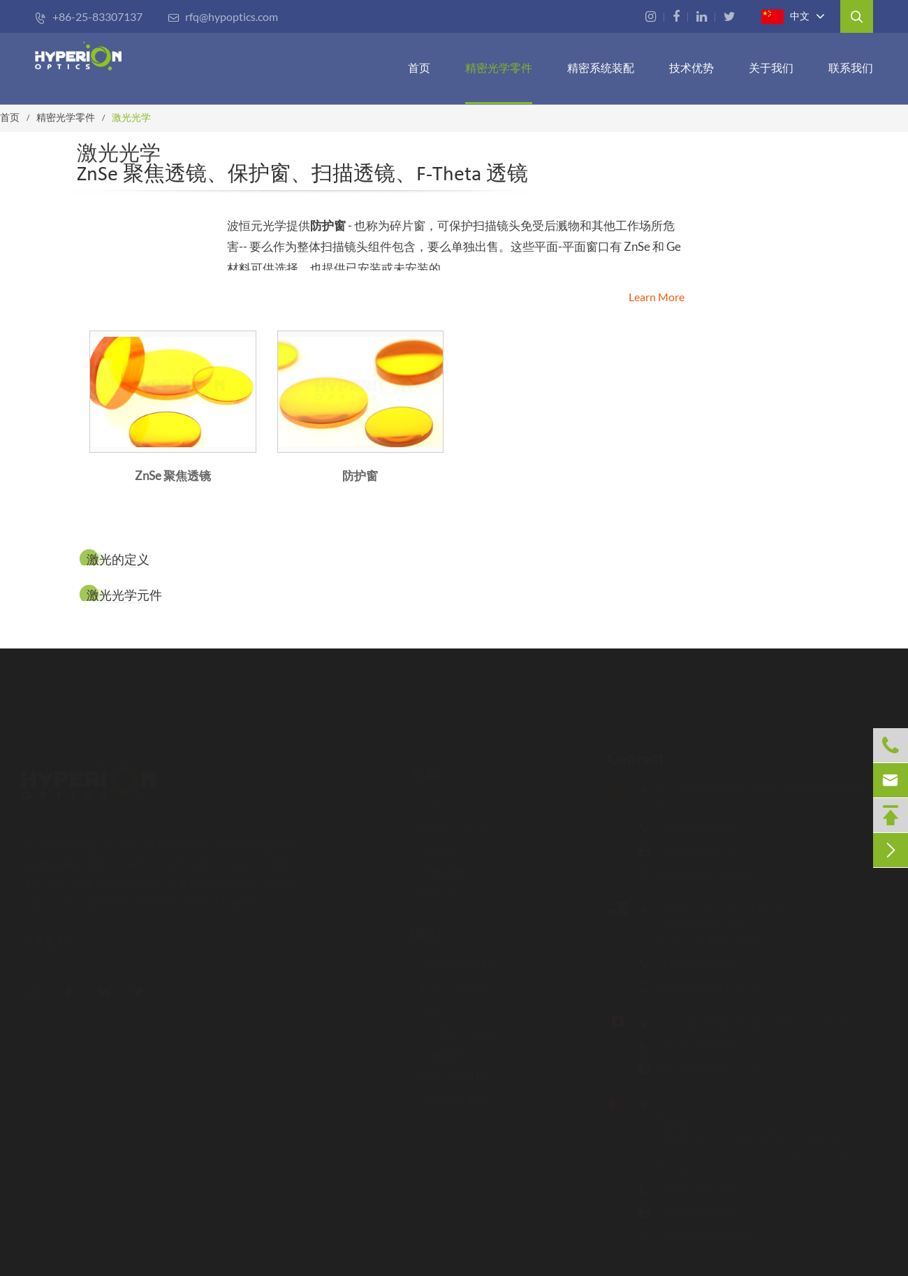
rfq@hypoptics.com (223, 16)
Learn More (656, 296)
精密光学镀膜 (449, 981)
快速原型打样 (449, 1071)
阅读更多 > (54, 939)
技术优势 (691, 67)
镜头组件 (437, 843)
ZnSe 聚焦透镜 (173, 475)
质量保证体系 (449, 1093)
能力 (426, 926)
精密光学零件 (498, 67)
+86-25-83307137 (88, 16)
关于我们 (771, 67)
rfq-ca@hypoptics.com (703, 1068)
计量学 (432, 1004)
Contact (629, 758)
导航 (426, 765)
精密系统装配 (600, 67)
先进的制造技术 (454, 959)
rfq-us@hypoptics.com (704, 986)
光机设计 (437, 1049)
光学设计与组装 (454, 1026)
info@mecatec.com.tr (700, 1235)
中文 (785, 16)
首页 (419, 67)
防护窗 (328, 225)
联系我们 (850, 67)
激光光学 (131, 117)
